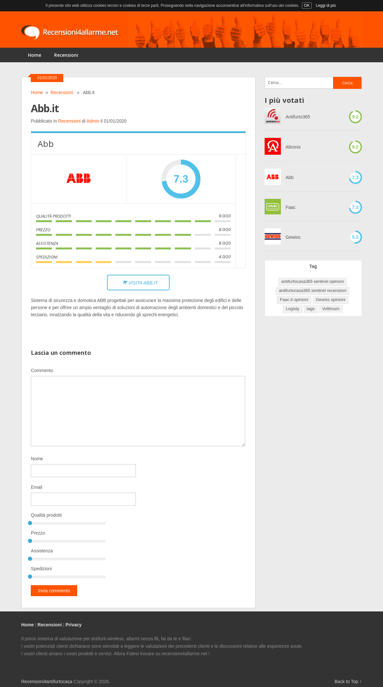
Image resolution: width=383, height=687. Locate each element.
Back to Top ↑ (348, 681)
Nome (37, 458)
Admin (93, 121)
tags (311, 308)
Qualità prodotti (46, 515)
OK (306, 5)
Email (36, 487)
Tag (313, 266)
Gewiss (293, 237)
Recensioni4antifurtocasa (46, 681)
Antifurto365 (298, 116)
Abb (290, 177)
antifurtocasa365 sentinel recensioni (312, 290)
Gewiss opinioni (330, 299)
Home (34, 55)
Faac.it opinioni (294, 299)
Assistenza (42, 550)
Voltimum (330, 308)
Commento (42, 370)
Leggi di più (326, 5)
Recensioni (66, 55)
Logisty (292, 308)
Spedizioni (41, 568)
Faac (291, 207)
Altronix (293, 147)
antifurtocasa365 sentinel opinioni (312, 281)
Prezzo (38, 533)
